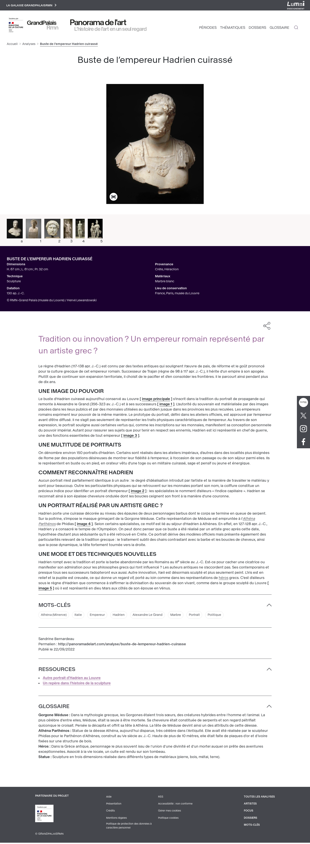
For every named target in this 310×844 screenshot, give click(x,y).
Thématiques (232, 28)
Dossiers (257, 28)
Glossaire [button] (53, 707)
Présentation (113, 805)
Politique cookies (168, 819)
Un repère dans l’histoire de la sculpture (77, 684)
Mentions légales (116, 819)
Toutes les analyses (259, 798)
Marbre (187, 616)
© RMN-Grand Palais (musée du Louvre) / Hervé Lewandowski (52, 301)
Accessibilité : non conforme (175, 805)
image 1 (165, 405)
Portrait (207, 616)
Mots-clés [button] (54, 606)
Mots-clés (251, 826)
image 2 (137, 492)
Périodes (208, 28)
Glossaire (279, 28)
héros (223, 578)
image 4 (84, 525)
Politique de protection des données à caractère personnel (129, 827)
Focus (248, 812)
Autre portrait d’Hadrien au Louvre (72, 679)
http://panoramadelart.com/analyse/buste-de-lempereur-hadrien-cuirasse (122, 645)
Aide (109, 798)
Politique (228, 616)
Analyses (28, 44)
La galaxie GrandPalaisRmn (33, 5)
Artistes (250, 805)
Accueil (12, 44)
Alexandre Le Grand (156, 616)
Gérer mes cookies (169, 812)
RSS (160, 798)
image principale (156, 400)
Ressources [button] (56, 670)
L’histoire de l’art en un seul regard (110, 30)
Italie (82, 616)
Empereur (102, 616)
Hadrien (125, 616)
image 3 (130, 436)
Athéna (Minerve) (55, 616)
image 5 (45, 589)
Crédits (110, 812)
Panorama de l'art (98, 23)
